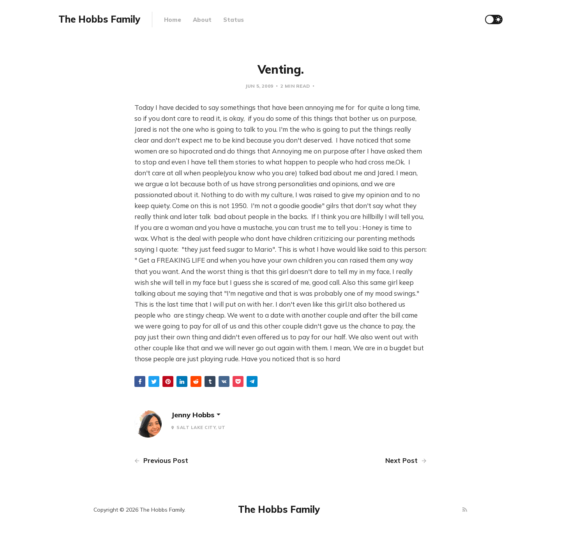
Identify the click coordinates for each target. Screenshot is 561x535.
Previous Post (161, 460)
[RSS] (464, 509)
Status (233, 19)
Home (172, 19)
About (202, 19)
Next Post (406, 460)
